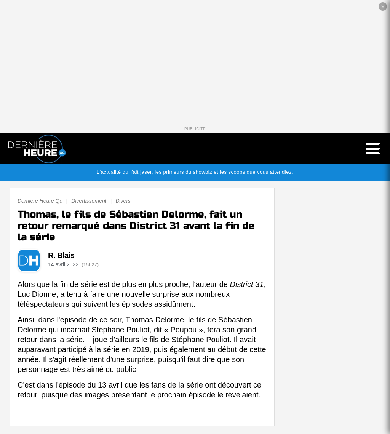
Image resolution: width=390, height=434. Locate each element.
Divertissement (89, 201)
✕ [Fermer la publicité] (383, 7)
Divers (123, 201)
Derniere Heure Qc (40, 201)
